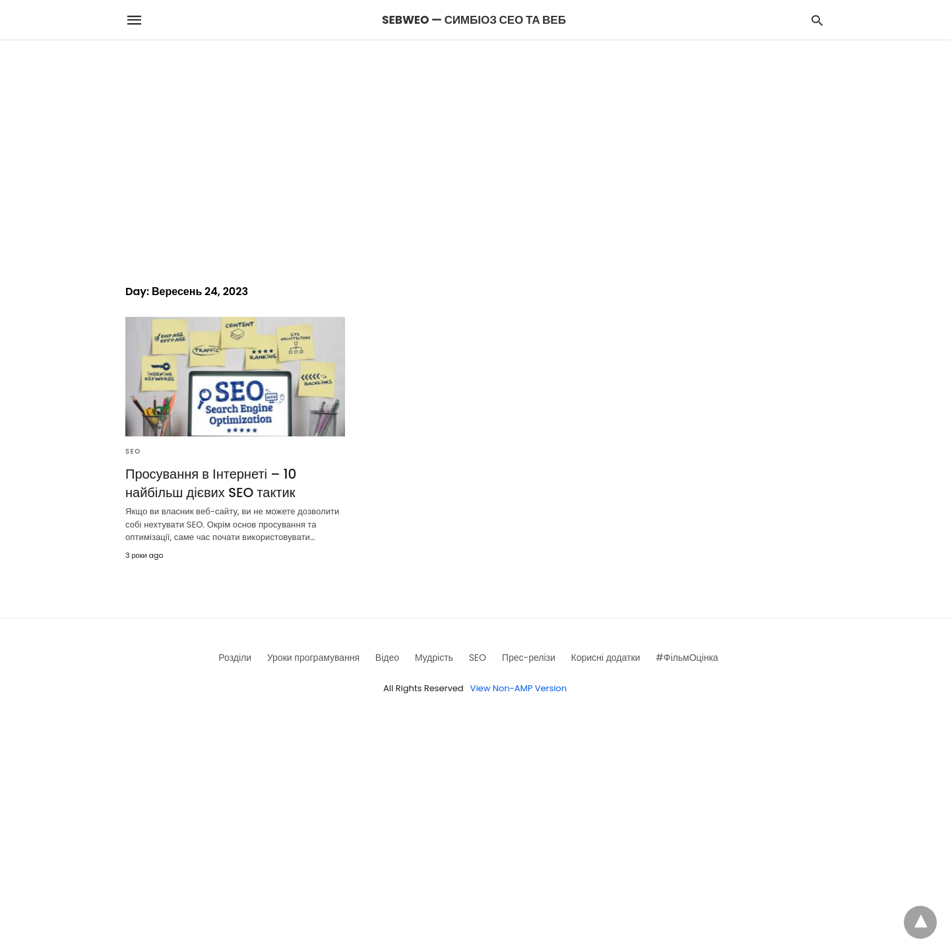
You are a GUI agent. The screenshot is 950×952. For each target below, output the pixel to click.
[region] (475, 152)
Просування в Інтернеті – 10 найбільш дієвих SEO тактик (210, 483)
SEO (133, 451)
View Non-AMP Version (518, 688)
